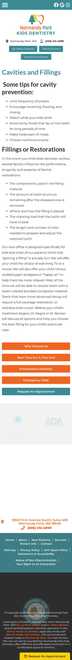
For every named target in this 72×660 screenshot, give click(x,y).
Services (60, 540)
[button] (5, 5)
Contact (46, 543)
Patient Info (28, 543)
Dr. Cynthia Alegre (28, 625)
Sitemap (10, 550)
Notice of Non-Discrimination (36, 560)
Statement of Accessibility (36, 554)
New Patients (40, 540)
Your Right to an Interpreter (36, 564)
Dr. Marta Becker (57, 625)
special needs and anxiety (23, 634)
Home (10, 540)
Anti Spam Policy (56, 550)
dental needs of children (22, 631)
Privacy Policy (30, 550)
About (22, 540)
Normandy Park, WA (39, 637)
